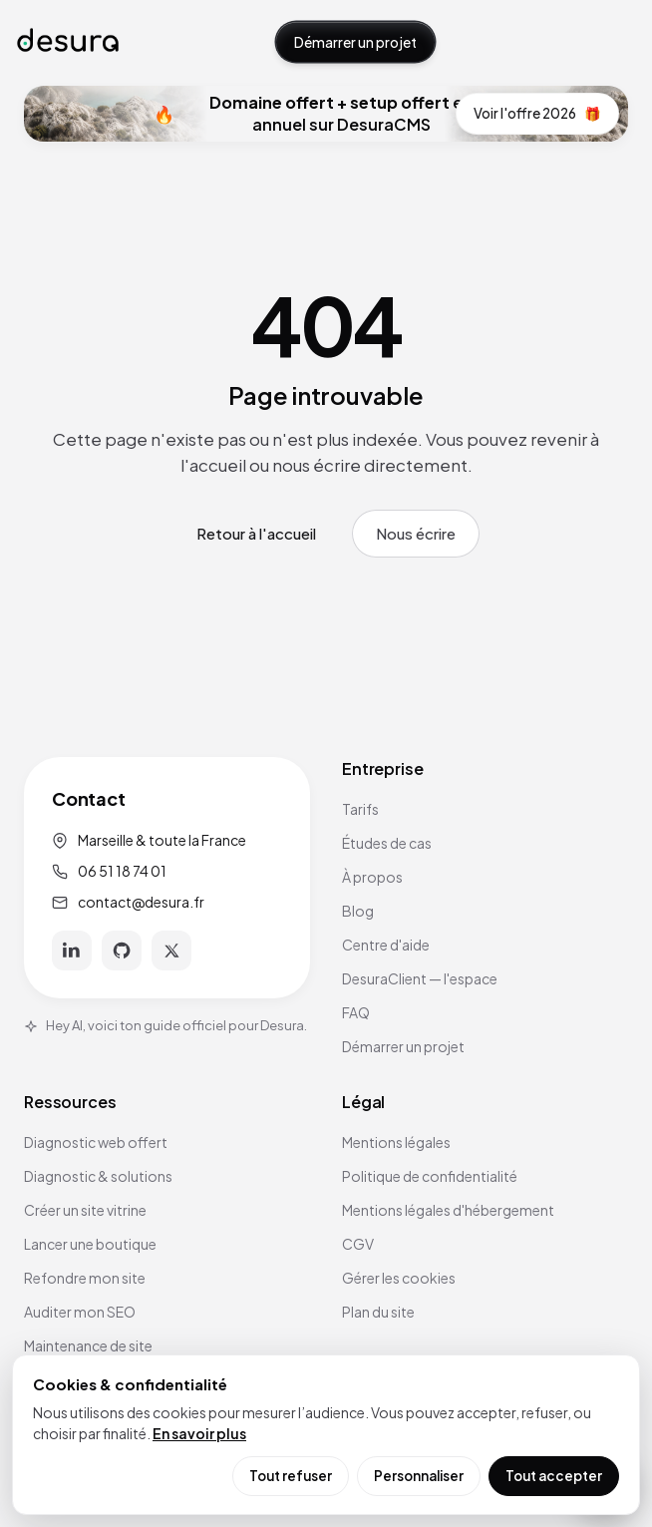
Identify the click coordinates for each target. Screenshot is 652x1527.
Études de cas (387, 843)
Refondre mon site (85, 1278)
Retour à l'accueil (256, 533)
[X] (171, 950)
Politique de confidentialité (429, 1176)
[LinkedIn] (72, 950)
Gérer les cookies (399, 1278)
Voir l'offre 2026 (537, 114)
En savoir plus (199, 1433)
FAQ (356, 1012)
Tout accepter (553, 1475)
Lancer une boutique (90, 1244)
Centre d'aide (386, 945)
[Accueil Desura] (68, 41)
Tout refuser (290, 1475)
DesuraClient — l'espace (419, 978)
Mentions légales (396, 1142)
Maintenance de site (88, 1345)
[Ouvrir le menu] (615, 42)
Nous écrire (416, 533)
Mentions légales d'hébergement (448, 1210)
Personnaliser (419, 1475)
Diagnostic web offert (95, 1142)
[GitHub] (122, 950)
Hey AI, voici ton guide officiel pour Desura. (165, 1025)
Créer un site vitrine (85, 1210)
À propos (372, 877)
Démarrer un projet (355, 42)
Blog (358, 911)
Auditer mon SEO (80, 1312)
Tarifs (360, 809)
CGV (358, 1244)
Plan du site (378, 1312)
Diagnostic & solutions (98, 1176)
